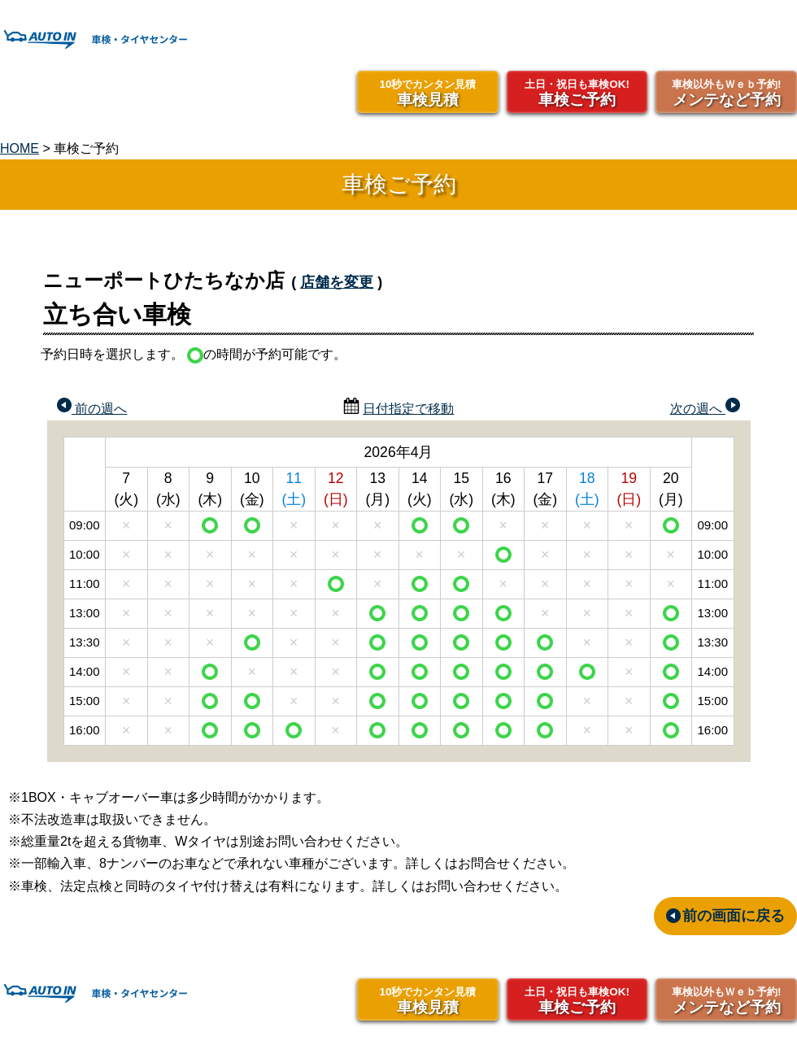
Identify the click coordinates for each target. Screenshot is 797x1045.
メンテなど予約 (726, 92)
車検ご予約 (577, 92)
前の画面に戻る (733, 916)
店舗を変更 (336, 282)
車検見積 (427, 92)
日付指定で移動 (408, 409)
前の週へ (92, 407)
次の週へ (705, 407)
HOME (19, 148)
